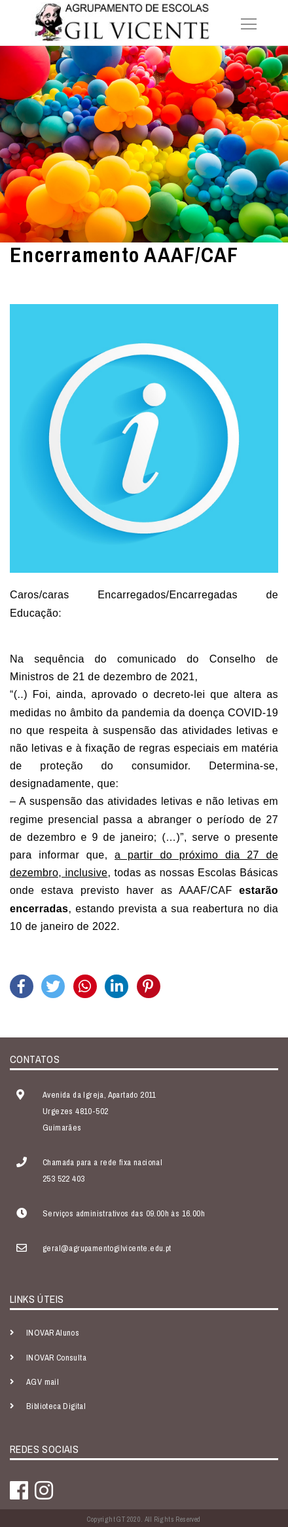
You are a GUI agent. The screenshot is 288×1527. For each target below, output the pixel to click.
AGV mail (42, 1381)
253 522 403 (63, 1178)
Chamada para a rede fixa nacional (102, 1162)
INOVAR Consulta (56, 1357)
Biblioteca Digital (56, 1406)
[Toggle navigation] (245, 22)
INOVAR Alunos (52, 1332)
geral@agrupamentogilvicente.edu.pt (107, 1248)
